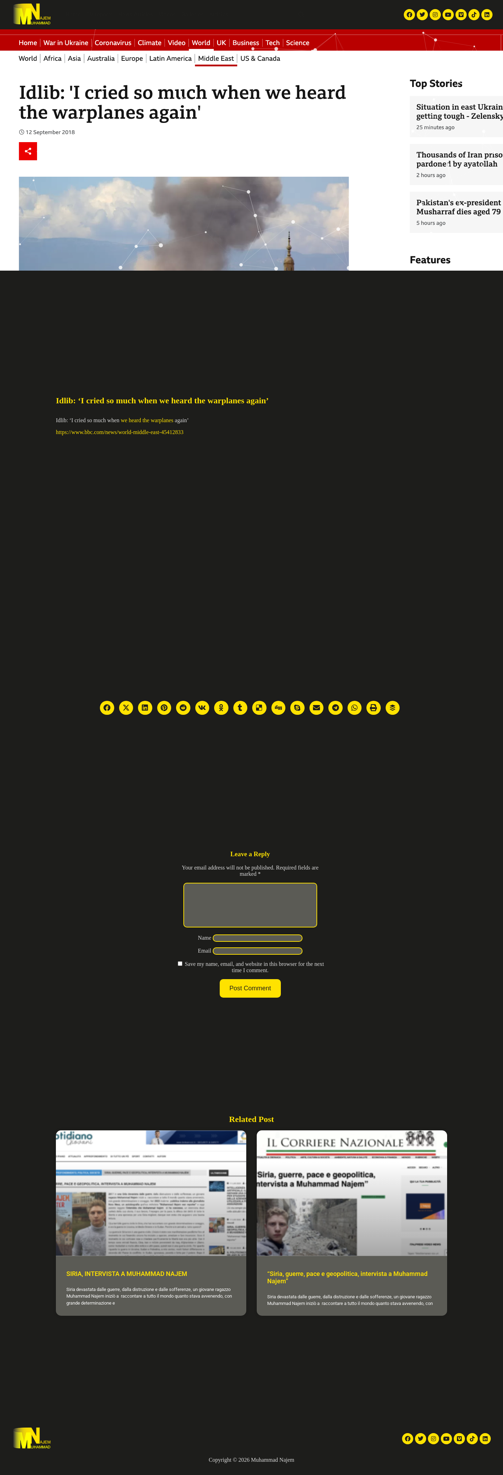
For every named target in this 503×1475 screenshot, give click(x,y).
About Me (246, 14)
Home (73, 14)
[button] (301, 15)
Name (204, 946)
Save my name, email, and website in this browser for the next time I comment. (254, 975)
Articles (218, 14)
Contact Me (278, 14)
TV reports (99, 14)
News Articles (135, 14)
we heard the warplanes (147, 420)
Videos (167, 14)
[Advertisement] (251, 323)
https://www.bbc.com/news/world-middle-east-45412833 (119, 432)
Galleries (192, 14)
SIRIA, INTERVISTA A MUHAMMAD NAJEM (126, 1282)
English (332, 14)
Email (204, 959)
